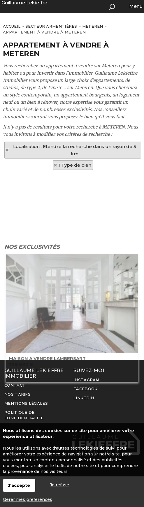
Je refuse (59, 484)
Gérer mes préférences (27, 499)
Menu (135, 6)
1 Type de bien (74, 165)
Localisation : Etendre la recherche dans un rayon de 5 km (74, 150)
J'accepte (19, 485)
